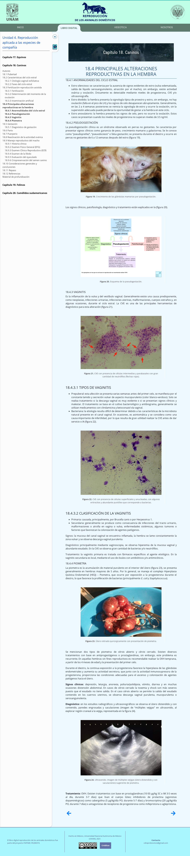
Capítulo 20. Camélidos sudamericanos (24, 193)
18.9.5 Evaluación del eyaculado (21, 157)
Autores (6, 70)
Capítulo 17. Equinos (14, 57)
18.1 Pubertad (9, 74)
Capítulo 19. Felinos (13, 184)
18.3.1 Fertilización (14, 90)
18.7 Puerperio (9, 133)
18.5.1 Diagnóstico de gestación (20, 127)
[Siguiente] (173, 813)
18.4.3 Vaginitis (13, 117)
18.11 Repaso (9, 170)
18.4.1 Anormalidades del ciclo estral (25, 110)
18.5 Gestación (9, 123)
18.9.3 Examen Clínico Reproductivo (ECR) (25, 150)
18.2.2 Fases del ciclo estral (18, 84)
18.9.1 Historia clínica (15, 143)
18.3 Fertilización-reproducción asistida (22, 87)
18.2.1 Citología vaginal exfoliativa (22, 80)
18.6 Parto (7, 130)
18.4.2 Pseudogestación (17, 113)
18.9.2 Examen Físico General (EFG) (22, 147)
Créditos (105, 845)
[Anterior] (69, 813)
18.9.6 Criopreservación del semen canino (26, 160)
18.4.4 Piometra (13, 120)
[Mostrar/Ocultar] (53, 37)
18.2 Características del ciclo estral (19, 77)
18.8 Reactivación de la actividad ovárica (22, 137)
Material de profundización (15, 176)
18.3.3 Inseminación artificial (19, 100)
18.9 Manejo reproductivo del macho (21, 140)
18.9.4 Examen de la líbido (18, 153)
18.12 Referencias (11, 173)
